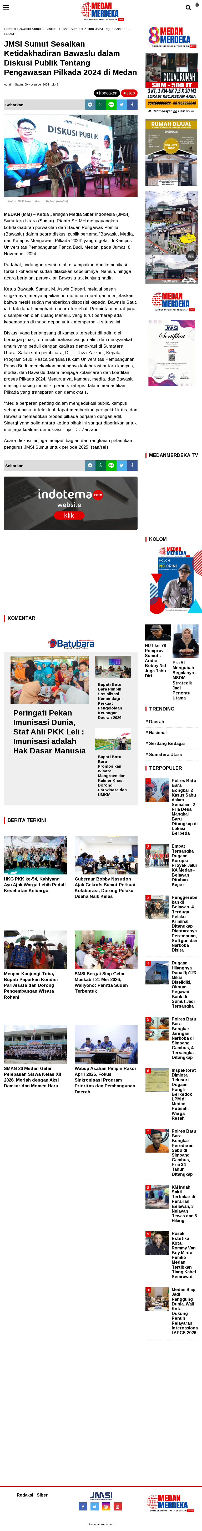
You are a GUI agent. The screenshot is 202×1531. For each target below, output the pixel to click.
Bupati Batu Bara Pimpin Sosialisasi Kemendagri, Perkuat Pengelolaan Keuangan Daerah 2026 (110, 701)
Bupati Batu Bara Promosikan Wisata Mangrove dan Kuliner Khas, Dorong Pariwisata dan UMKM (112, 775)
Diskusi (51, 29)
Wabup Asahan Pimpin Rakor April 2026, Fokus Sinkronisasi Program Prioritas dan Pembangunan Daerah (106, 1080)
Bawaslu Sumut (29, 29)
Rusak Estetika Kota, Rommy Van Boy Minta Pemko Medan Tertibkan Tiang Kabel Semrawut (184, 1255)
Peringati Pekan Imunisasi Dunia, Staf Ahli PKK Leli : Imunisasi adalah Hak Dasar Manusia (49, 731)
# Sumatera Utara (163, 754)
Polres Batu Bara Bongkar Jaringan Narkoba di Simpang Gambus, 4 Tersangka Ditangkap (184, 1038)
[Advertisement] (71, 574)
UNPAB (10, 34)
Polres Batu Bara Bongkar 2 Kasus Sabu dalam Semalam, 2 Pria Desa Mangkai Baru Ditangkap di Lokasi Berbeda (185, 806)
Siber (42, 1495)
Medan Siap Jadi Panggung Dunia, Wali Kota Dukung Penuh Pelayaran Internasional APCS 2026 (185, 1311)
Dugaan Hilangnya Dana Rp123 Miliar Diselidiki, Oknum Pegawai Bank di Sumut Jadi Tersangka (184, 984)
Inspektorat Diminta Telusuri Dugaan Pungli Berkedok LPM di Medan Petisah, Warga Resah (184, 1094)
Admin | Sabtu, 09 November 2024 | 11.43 (31, 84)
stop (129, 93)
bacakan (107, 93)
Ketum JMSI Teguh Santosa (106, 29)
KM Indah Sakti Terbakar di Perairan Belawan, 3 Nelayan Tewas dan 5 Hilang (184, 1204)
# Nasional (155, 733)
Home (8, 29)
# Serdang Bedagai (165, 743)
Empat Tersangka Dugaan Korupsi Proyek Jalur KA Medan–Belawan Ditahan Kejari (185, 865)
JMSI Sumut (71, 29)
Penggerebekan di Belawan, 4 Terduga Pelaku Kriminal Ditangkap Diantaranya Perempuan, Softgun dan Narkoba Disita (185, 923)
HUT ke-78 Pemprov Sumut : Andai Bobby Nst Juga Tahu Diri (155, 660)
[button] (196, 2)
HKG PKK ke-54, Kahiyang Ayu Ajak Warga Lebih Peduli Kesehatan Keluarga (35, 885)
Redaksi (25, 1495)
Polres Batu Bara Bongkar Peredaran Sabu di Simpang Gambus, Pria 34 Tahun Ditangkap (184, 1153)
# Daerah (154, 721)
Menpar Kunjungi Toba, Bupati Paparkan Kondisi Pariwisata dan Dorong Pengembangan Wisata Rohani (31, 985)
